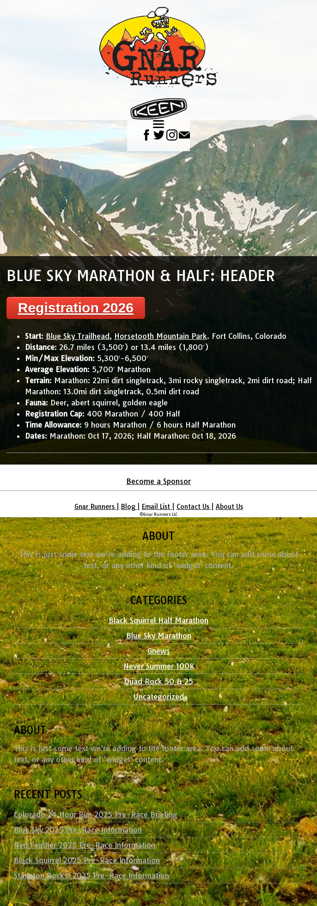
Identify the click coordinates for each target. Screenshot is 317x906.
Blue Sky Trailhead (78, 336)
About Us (229, 506)
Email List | (158, 506)
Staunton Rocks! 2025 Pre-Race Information (91, 875)
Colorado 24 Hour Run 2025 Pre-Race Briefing (95, 814)
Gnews (158, 650)
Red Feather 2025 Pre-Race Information (84, 845)
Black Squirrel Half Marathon (158, 620)
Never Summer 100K (158, 666)
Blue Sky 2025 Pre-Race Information (78, 829)
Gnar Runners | (96, 506)
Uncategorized (158, 696)
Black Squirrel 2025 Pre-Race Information (87, 860)
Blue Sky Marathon (158, 635)
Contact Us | (195, 506)
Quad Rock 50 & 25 (158, 681)
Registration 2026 (76, 307)
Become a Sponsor (158, 481)
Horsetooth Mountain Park (160, 336)
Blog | (130, 506)
